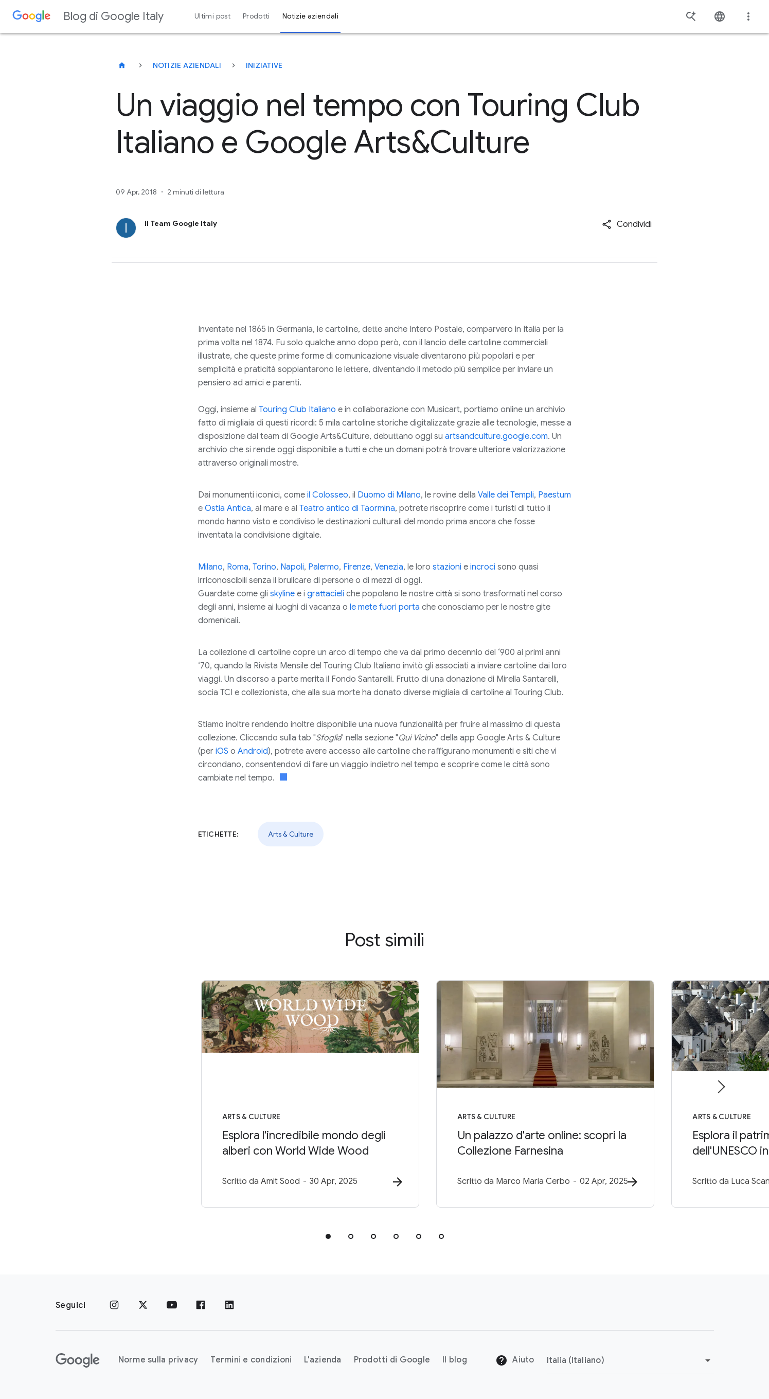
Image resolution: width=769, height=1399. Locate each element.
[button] (627, 224)
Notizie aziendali (187, 65)
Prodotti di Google (392, 1360)
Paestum (554, 495)
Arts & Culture (290, 834)
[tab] (328, 1237)
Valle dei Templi (506, 495)
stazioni (447, 567)
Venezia (388, 567)
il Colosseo (327, 495)
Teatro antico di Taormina (347, 508)
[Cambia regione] (630, 1360)
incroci (482, 567)
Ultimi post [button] (212, 16)
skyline (282, 594)
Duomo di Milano (389, 495)
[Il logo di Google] (78, 1360)
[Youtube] (171, 1305)
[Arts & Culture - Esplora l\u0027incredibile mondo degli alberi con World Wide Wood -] (250, 1095)
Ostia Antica (228, 508)
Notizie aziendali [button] (310, 16)
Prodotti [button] (256, 16)
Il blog (454, 1360)
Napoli (292, 567)
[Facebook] (200, 1305)
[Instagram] (114, 1305)
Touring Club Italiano (297, 409)
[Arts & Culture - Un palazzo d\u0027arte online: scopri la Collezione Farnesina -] (519, 1095)
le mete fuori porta (385, 607)
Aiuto (514, 1360)
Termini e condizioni (251, 1360)
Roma (237, 567)
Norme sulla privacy (158, 1360)
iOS (222, 751)
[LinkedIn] (229, 1305)
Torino (264, 567)
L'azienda (322, 1360)
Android (253, 751)
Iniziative (264, 65)
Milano (210, 567)
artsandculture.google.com (496, 436)
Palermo (323, 567)
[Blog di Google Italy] (122, 65)
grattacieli (325, 594)
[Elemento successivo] (720, 1087)
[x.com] (143, 1305)
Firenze (356, 567)
